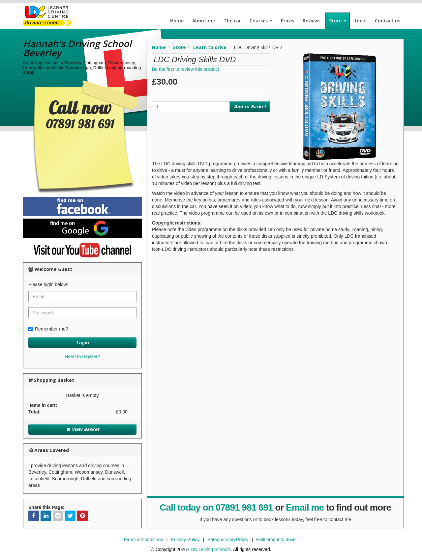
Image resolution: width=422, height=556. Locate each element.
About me (203, 20)
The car (232, 20)
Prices (287, 20)
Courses (261, 20)
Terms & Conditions (143, 539)
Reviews (311, 20)
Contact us (387, 20)
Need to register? (82, 356)
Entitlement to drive (276, 539)
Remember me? (48, 328)
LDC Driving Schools (209, 549)
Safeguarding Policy (228, 539)
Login (82, 342)
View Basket (82, 429)
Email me (305, 507)
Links (360, 20)
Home (177, 20)
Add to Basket (250, 106)
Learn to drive (209, 47)
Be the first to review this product (185, 69)
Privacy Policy (185, 539)
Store (337, 20)
